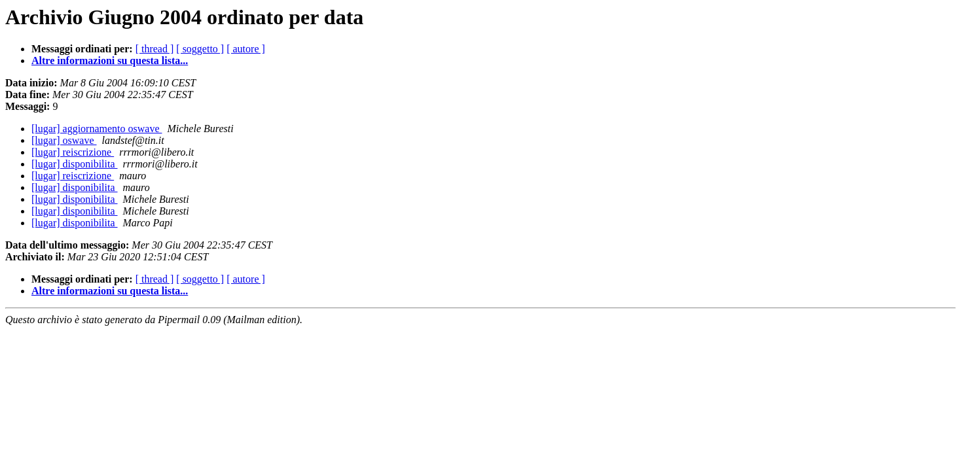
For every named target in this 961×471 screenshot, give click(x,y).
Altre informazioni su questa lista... (109, 60)
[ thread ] (155, 48)
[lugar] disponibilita (74, 163)
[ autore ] (246, 48)
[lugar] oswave (64, 140)
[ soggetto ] (200, 48)
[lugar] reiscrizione (72, 152)
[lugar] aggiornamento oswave (96, 128)
